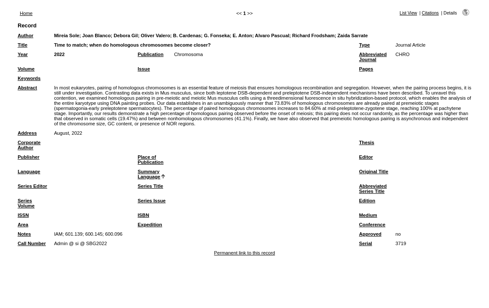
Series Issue (152, 200)
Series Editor (32, 186)
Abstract (27, 87)
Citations (430, 13)
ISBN (143, 215)
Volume (26, 68)
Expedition (150, 224)
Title (22, 44)
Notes (24, 234)
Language (29, 171)
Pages (366, 68)
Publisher (28, 157)
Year (23, 54)
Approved (370, 234)
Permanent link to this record (244, 252)
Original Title (373, 171)
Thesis (366, 142)
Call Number (32, 243)
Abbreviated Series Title (373, 189)
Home (26, 13)
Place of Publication (151, 159)
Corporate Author (29, 145)
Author (25, 35)
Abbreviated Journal (373, 57)
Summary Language (149, 174)
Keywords (29, 78)
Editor (366, 157)
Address (27, 133)
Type (364, 44)
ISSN (23, 215)
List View (408, 13)
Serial (365, 243)
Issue (144, 68)
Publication (151, 54)
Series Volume (26, 203)
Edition (367, 200)
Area (23, 224)
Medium (368, 215)
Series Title (151, 186)
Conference (372, 224)
